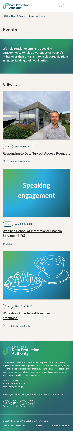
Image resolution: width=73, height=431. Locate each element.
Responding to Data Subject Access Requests (36, 153)
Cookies (38, 425)
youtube (23, 403)
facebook (6, 403)
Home (5, 16)
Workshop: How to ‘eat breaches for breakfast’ (29, 315)
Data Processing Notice (14, 425)
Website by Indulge (59, 425)
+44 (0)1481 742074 (15, 383)
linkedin (14, 403)
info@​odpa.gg (16, 387)
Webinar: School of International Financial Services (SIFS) (32, 233)
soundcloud (31, 403)
